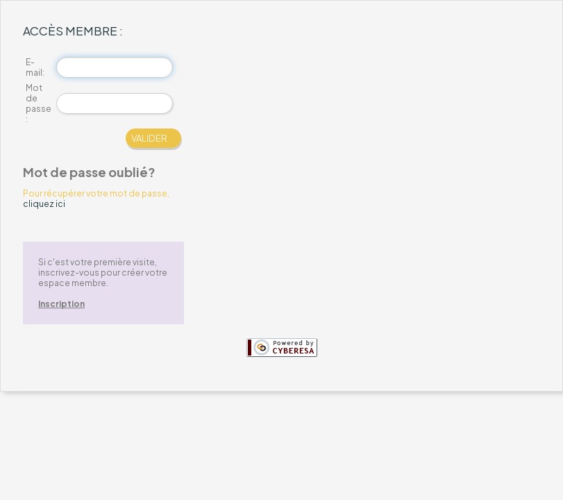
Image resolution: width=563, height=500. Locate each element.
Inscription (61, 304)
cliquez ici (44, 204)
